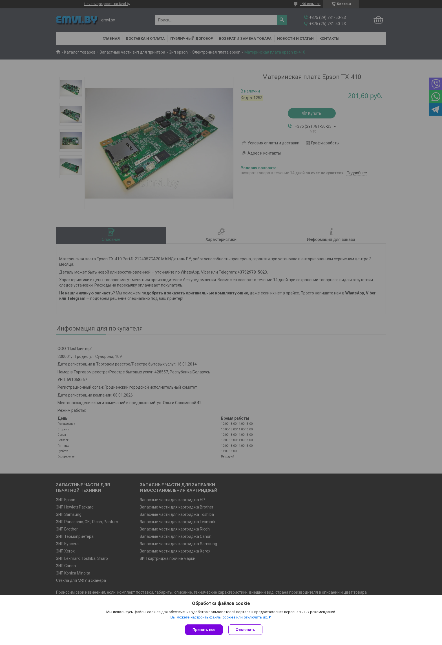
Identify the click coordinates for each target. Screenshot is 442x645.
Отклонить (245, 630)
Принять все (204, 630)
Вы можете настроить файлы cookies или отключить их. (219, 617)
